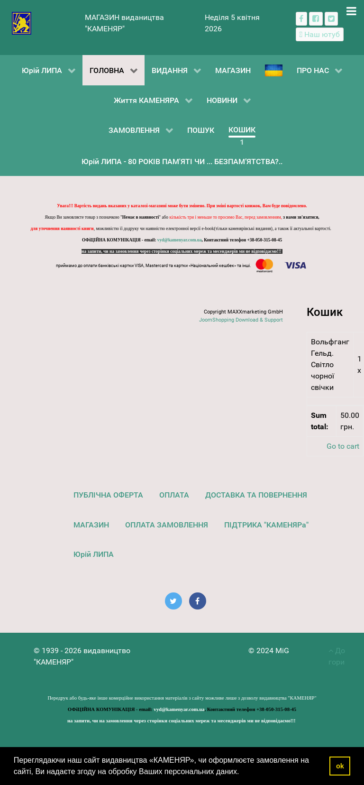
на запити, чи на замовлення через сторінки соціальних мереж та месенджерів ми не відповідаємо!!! (182, 251)
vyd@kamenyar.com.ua (179, 240)
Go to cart (343, 446)
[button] (242, 772)
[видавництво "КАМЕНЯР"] (21, 22)
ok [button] (340, 766)
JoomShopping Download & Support (241, 320)
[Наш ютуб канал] (320, 34)
